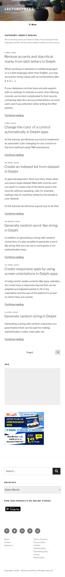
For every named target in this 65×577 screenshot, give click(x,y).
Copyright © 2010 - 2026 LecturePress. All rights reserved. (28, 570)
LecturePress (19, 9)
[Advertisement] (32, 386)
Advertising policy (41, 551)
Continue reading (14, 115)
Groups (37, 554)
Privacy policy (39, 542)
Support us (8, 545)
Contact (7, 542)
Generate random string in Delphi (30, 316)
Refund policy (39, 557)
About (6, 539)
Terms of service (41, 539)
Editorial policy (40, 548)
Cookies (37, 545)
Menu (32, 24)
